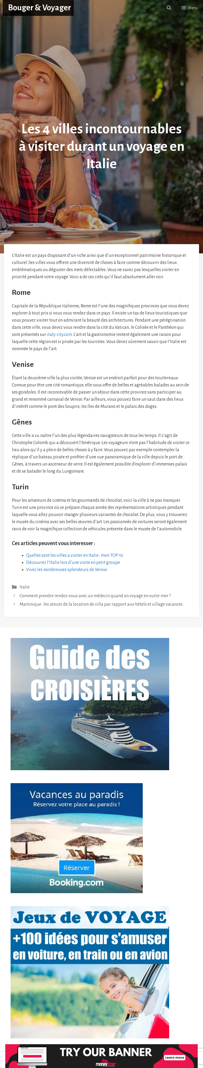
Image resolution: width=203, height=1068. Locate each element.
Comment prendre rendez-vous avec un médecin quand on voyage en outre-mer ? (95, 596)
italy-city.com (59, 334)
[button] (169, 8)
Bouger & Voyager (39, 7)
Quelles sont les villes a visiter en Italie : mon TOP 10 (74, 555)
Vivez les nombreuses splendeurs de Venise (66, 569)
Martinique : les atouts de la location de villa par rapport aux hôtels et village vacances (101, 604)
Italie (25, 587)
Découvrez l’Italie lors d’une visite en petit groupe (73, 562)
